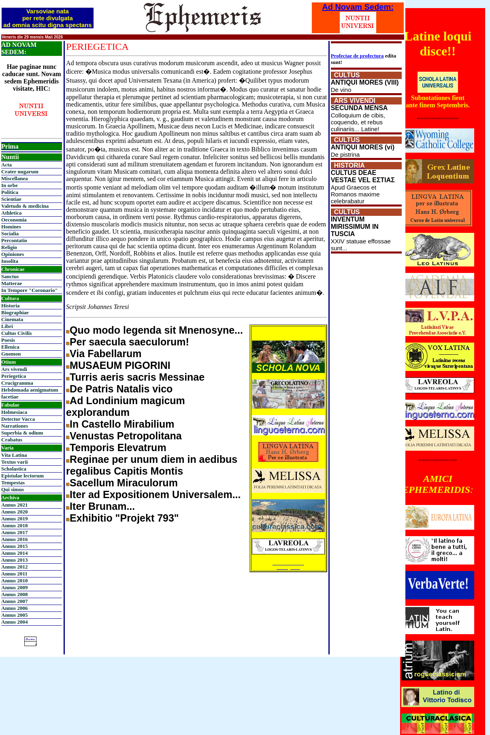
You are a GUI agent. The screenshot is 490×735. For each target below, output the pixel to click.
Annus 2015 (14, 546)
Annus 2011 (14, 574)
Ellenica (10, 347)
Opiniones (12, 254)
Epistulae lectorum (22, 476)
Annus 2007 (14, 601)
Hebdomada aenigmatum (29, 390)
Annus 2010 (14, 580)
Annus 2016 (14, 539)
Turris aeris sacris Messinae (137, 377)
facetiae (10, 397)
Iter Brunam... (102, 506)
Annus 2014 (14, 553)
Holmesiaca (14, 412)
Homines (11, 227)
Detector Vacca (18, 419)
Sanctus (10, 276)
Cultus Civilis (16, 333)
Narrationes (14, 426)
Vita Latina (14, 455)
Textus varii (14, 462)
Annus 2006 (14, 608)
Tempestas (13, 482)
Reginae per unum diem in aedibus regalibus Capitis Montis (151, 465)
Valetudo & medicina (25, 206)
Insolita (9, 261)
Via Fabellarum (105, 353)
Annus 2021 (14, 505)
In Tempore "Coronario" (29, 290)
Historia (10, 306)
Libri (7, 326)
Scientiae (11, 199)
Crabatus (11, 440)
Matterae (11, 283)
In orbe (9, 185)
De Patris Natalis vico (121, 388)
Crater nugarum (19, 171)
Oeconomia (14, 220)
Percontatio (14, 240)
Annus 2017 (14, 532)
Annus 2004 (14, 622)
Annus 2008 (14, 594)
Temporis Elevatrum (118, 447)
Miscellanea (14, 178)
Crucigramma (17, 383)
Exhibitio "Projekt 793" (124, 518)
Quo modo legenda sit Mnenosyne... (156, 330)
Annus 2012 (14, 567)
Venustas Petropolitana (125, 435)
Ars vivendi (14, 369)
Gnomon (11, 354)
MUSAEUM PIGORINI (120, 365)
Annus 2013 (14, 560)
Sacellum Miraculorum (124, 482)
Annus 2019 (14, 519)
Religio (9, 247)
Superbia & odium (22, 433)
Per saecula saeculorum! (129, 341)
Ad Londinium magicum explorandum (125, 406)
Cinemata (12, 319)
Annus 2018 (14, 525)
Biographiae (15, 312)
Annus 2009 (14, 587)
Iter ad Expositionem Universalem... (155, 494)
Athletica (11, 213)
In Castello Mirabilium (122, 424)
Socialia (10, 233)
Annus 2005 (14, 615)
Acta (6, 165)
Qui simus (12, 489)
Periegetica (13, 376)
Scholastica (13, 469)
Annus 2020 (14, 512)
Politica (9, 192)
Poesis (8, 340)
